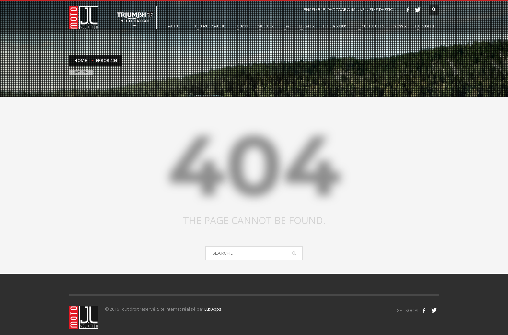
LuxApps (212, 309)
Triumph (135, 17)
